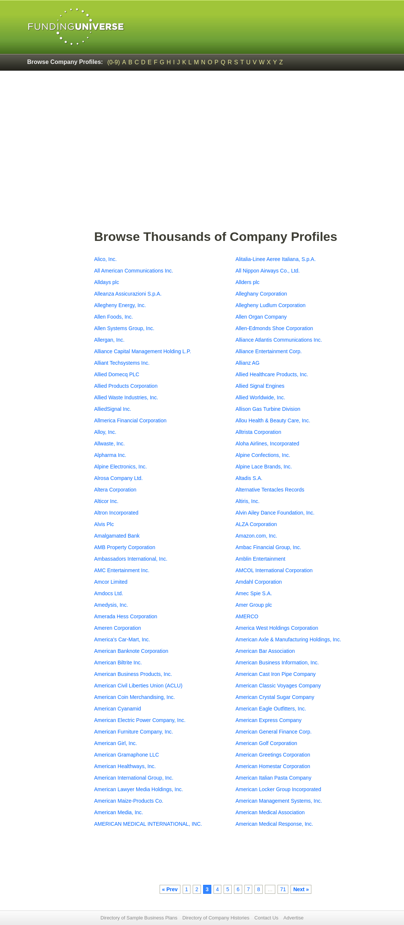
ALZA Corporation (256, 524)
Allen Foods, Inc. (113, 317)
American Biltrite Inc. (118, 662)
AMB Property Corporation (124, 547)
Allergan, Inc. (109, 340)
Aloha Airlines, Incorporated (267, 444)
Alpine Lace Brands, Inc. (263, 467)
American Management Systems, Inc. (278, 801)
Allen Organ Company (261, 317)
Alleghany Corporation (261, 294)
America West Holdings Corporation (276, 628)
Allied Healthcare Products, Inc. (271, 374)
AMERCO (246, 616)
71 (283, 889)
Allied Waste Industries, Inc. (126, 397)
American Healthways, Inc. (125, 766)
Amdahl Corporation (258, 582)
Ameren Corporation (117, 628)
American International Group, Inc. (133, 778)
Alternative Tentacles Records (269, 490)
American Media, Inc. (118, 812)
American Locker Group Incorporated (278, 789)
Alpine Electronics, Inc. (120, 467)
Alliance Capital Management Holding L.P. (142, 351)
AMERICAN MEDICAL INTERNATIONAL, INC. (148, 824)
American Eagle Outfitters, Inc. (270, 709)
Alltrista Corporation (258, 432)
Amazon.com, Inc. (256, 536)
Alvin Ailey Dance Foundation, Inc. (274, 513)
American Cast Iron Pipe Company (275, 674)
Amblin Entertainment (260, 559)
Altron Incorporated (116, 513)
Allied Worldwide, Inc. (260, 397)
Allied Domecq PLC (116, 374)
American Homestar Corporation (272, 766)
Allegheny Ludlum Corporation (270, 305)
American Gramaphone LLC (126, 755)
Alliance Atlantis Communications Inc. (278, 340)
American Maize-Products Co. (128, 801)
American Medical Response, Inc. (274, 824)
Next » (301, 889)
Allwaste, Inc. (109, 444)
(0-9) (114, 62)
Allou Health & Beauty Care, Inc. (272, 420)
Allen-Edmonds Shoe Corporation (274, 328)
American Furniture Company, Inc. (133, 732)
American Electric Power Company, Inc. (140, 720)
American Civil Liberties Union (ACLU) (138, 686)
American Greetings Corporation (272, 755)
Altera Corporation (115, 490)
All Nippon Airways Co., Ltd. (267, 271)
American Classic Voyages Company (278, 686)
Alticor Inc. (106, 501)
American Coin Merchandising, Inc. (134, 697)
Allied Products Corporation (125, 386)
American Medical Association (270, 812)
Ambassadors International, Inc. (130, 559)
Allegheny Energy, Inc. (120, 305)
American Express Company (268, 720)
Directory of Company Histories (215, 918)
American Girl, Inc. (115, 743)
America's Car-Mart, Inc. (122, 639)
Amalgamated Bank (117, 536)
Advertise (293, 918)
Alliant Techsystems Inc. (122, 363)
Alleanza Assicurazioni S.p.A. (127, 294)
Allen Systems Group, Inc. (124, 328)
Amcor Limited (110, 582)
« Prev (170, 889)
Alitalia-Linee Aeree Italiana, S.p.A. (275, 259)
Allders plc (247, 282)
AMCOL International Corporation (273, 570)
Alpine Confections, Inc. (262, 455)
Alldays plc (106, 282)
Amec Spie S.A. (253, 593)
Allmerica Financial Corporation (130, 420)
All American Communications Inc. (133, 271)
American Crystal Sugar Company (274, 697)
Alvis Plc (104, 524)
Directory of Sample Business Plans (138, 918)
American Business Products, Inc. (133, 674)
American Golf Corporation (266, 743)
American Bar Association (265, 651)
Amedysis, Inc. (111, 605)
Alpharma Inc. (110, 455)
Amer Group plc (253, 605)
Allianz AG (247, 363)
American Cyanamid (117, 709)
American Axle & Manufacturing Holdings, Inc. (288, 639)
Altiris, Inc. (247, 501)
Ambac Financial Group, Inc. (268, 547)
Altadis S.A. (248, 478)
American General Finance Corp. (273, 732)
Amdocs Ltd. (108, 593)
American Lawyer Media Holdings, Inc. (138, 789)
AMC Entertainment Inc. (122, 570)
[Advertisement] (235, 171)
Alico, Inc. (105, 259)
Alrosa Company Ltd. (118, 478)
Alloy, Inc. (105, 432)
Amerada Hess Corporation (125, 616)
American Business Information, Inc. (277, 662)
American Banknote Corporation (131, 651)
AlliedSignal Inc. (112, 409)
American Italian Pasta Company (273, 778)
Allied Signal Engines (260, 386)
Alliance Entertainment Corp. (268, 351)
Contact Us (266, 918)
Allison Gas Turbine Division (267, 409)
